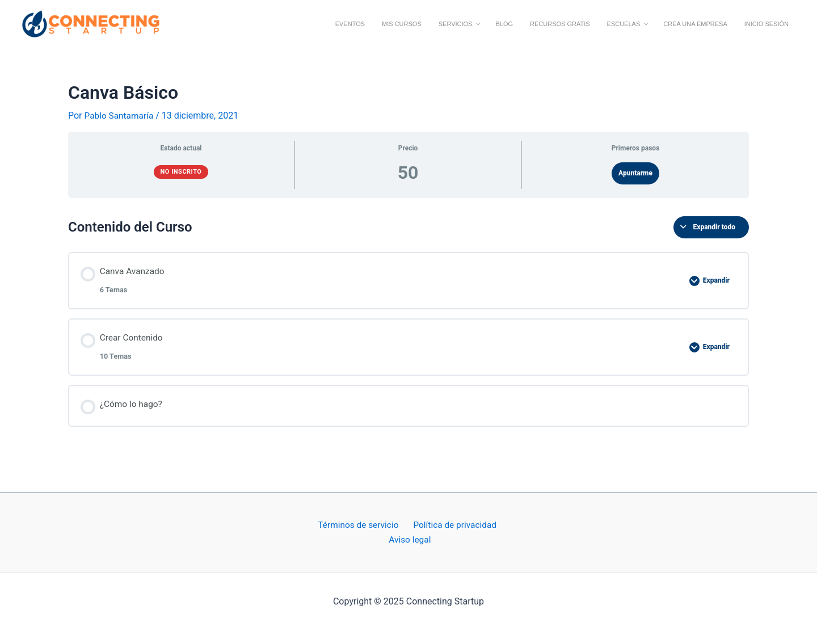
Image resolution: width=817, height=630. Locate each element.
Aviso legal (410, 539)
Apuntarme (635, 173)
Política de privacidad (453, 524)
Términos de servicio (359, 524)
